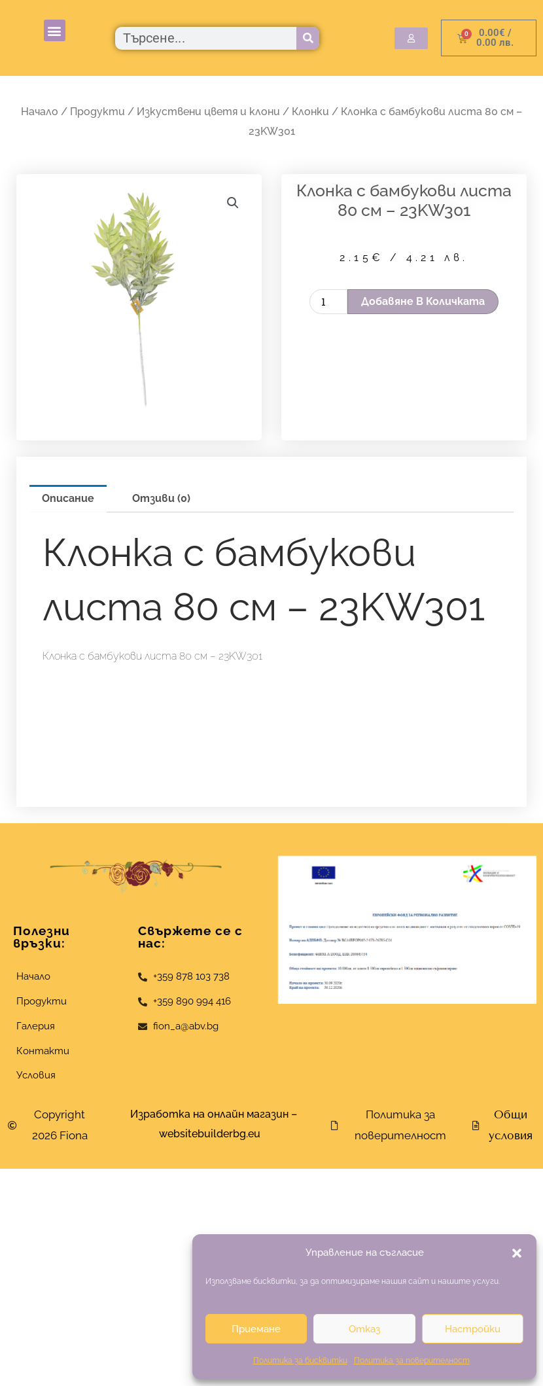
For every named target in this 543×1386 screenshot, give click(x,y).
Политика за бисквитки (300, 1360)
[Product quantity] (328, 301)
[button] (516, 1253)
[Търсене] (307, 38)
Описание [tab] (68, 498)
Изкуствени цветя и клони (208, 111)
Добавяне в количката (423, 301)
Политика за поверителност (412, 1360)
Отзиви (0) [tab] (161, 498)
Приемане (256, 1329)
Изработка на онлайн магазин (209, 1114)
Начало (39, 111)
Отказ (364, 1329)
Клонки (310, 111)
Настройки (472, 1329)
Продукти (97, 111)
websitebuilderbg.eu (213, 1134)
